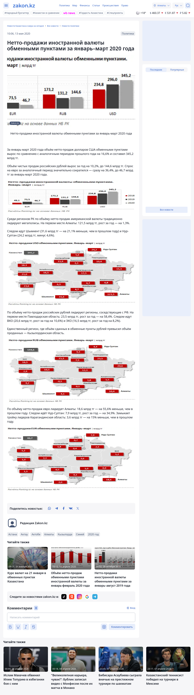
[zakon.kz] (24, 5)
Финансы (85, 5)
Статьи (96, 5)
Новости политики (70, 26)
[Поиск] (188, 5)
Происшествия (110, 5)
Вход (132, 607)
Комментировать (122, 627)
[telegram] (56, 508)
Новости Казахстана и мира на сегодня (25, 26)
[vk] (71, 508)
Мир (74, 5)
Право (124, 5)
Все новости (53, 26)
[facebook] (63, 508)
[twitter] (78, 508)
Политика (64, 5)
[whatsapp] (49, 508)
